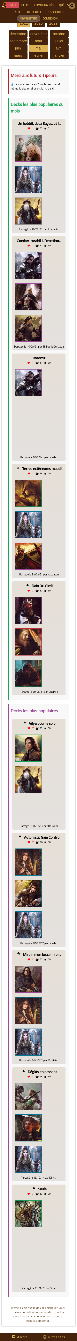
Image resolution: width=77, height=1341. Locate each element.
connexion (50, 18)
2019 (53, 23)
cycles (18, 12)
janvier (59, 55)
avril (59, 48)
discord (22, 1336)
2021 (24, 23)
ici (42, 88)
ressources (55, 12)
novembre (38, 34)
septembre (18, 41)
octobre (59, 34)
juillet (59, 41)
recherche (34, 12)
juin (18, 48)
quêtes (64, 5)
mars (18, 55)
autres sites (56, 1336)
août (38, 41)
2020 (38, 23)
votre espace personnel (44, 1318)
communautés (44, 5)
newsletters (29, 18)
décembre (18, 34)
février (38, 55)
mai (38, 48)
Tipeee (12, 5)
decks (25, 5)
